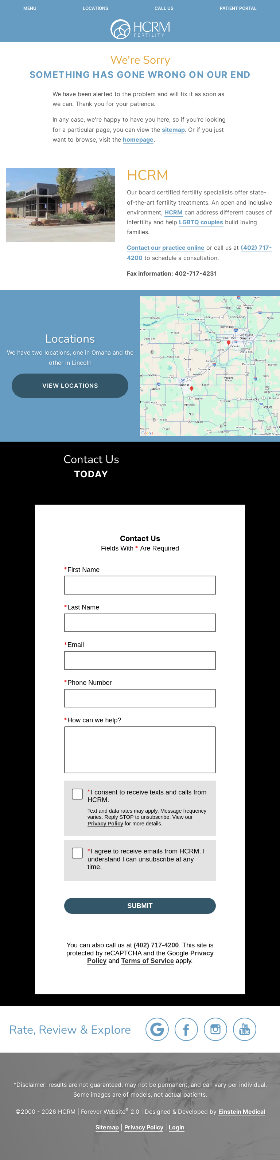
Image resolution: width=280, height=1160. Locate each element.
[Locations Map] (210, 365)
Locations (95, 8)
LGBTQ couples (201, 222)
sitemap (173, 130)
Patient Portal (238, 8)
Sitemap (107, 1127)
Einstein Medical (241, 1112)
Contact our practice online (166, 248)
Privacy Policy (105, 823)
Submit (139, 906)
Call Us (164, 8)
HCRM (173, 212)
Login (176, 1127)
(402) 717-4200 (156, 945)
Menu (29, 8)
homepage (138, 139)
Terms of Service (147, 960)
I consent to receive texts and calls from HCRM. (148, 808)
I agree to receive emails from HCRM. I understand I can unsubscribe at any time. (146, 859)
